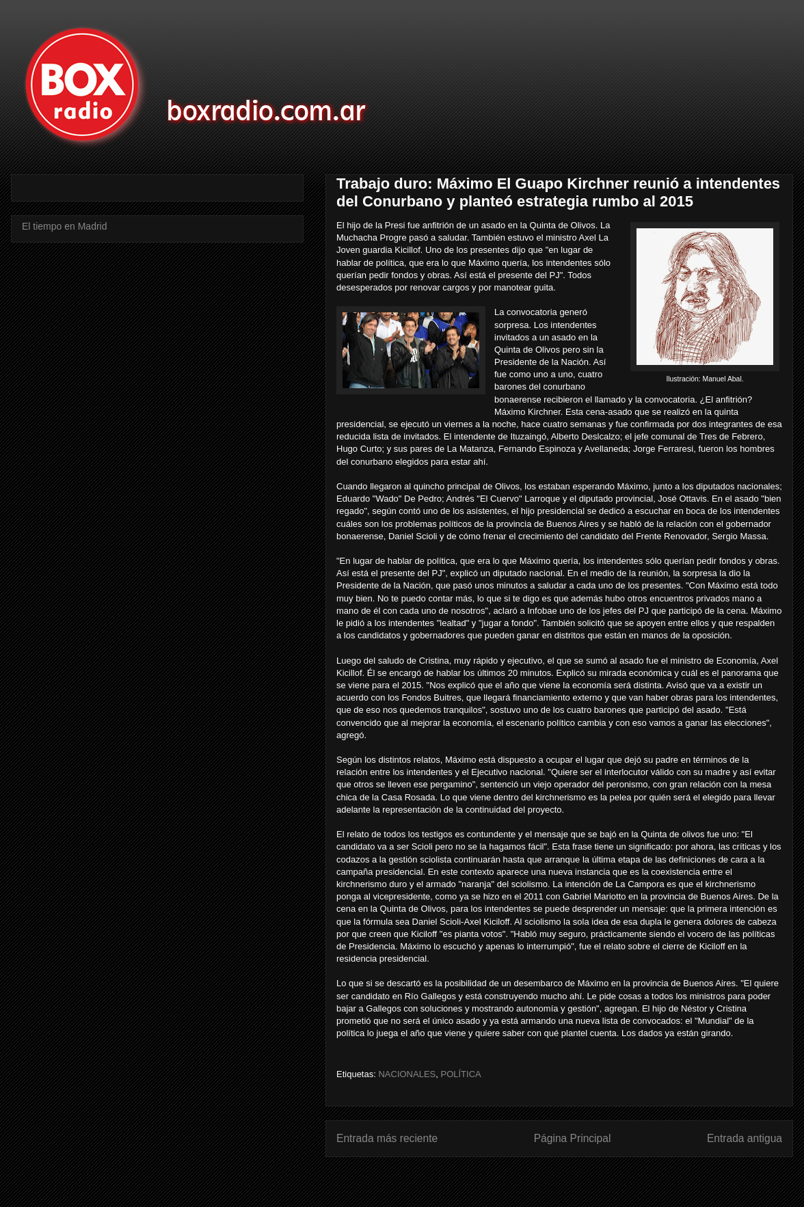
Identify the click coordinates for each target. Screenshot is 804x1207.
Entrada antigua (744, 1138)
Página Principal (572, 1138)
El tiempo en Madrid (64, 226)
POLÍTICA (460, 1074)
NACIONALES (407, 1074)
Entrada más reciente (387, 1138)
